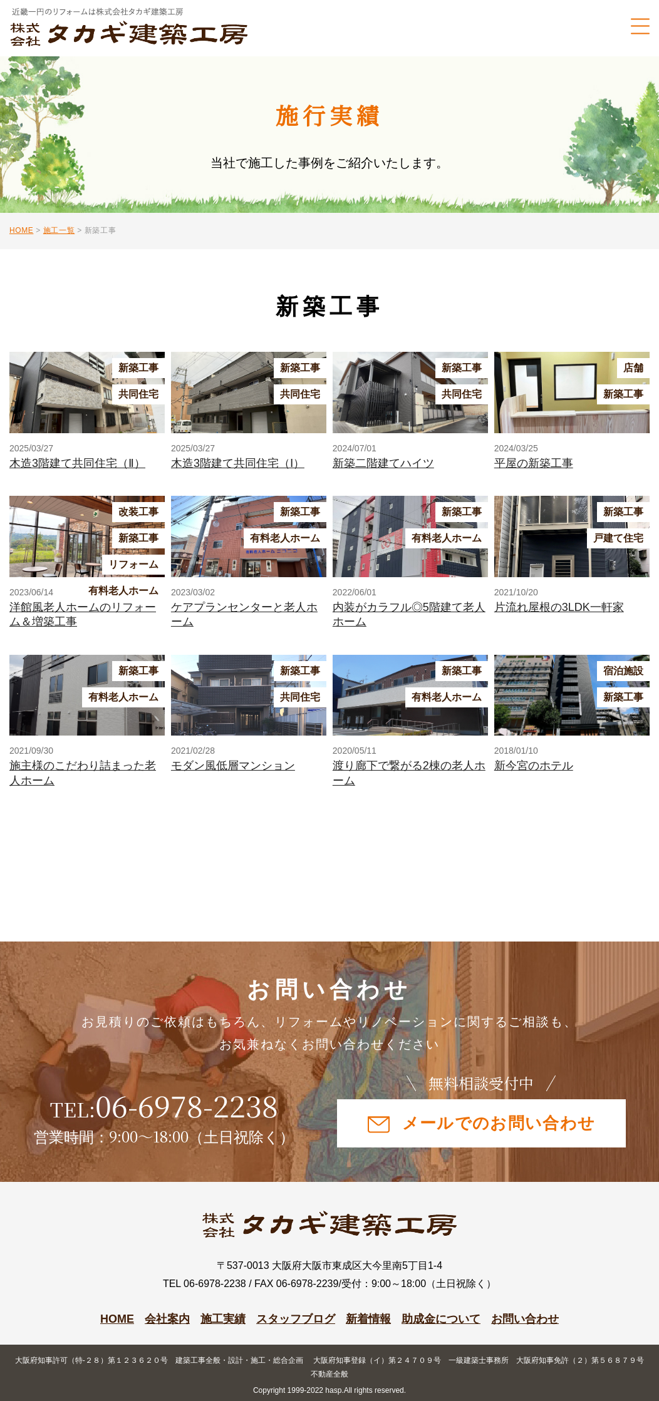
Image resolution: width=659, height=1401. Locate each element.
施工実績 (223, 1319)
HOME (117, 1319)
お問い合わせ (525, 1319)
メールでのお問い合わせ (481, 1123)
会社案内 (167, 1319)
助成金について (441, 1319)
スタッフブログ (295, 1319)
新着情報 (368, 1319)
